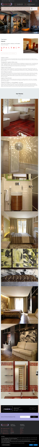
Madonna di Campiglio (25, 8)
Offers (14, 8)
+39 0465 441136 (5, 430)
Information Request (5, 53)
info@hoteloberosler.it (6, 428)
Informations (12, 431)
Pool (11, 433)
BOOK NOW (34, 8)
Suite (20, 433)
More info (33, 408)
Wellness (10, 8)
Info (19, 8)
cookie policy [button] (15, 438)
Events (17, 8)
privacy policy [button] (8, 442)
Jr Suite (21, 431)
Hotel (3, 8)
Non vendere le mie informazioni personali (25, 440)
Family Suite (21, 432)
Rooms (6, 8)
